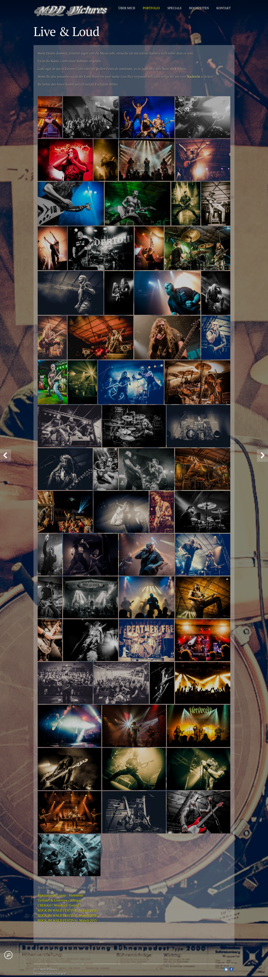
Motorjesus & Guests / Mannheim (60, 895)
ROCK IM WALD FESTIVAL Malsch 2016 (67, 915)
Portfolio (151, 8)
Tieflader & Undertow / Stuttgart (60, 900)
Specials (175, 8)
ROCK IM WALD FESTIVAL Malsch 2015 (67, 920)
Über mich (127, 8)
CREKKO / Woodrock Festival (58, 905)
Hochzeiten (199, 8)
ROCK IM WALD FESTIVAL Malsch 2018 (67, 910)
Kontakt (223, 8)
